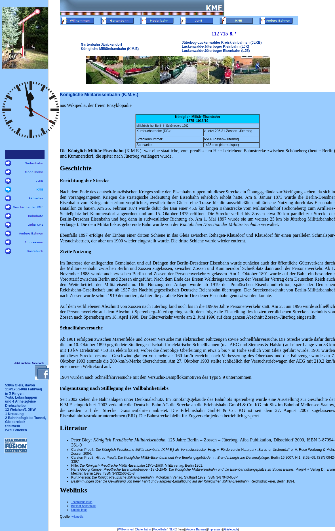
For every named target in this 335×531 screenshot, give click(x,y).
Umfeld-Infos (79, 509)
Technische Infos (81, 502)
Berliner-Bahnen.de (83, 505)
